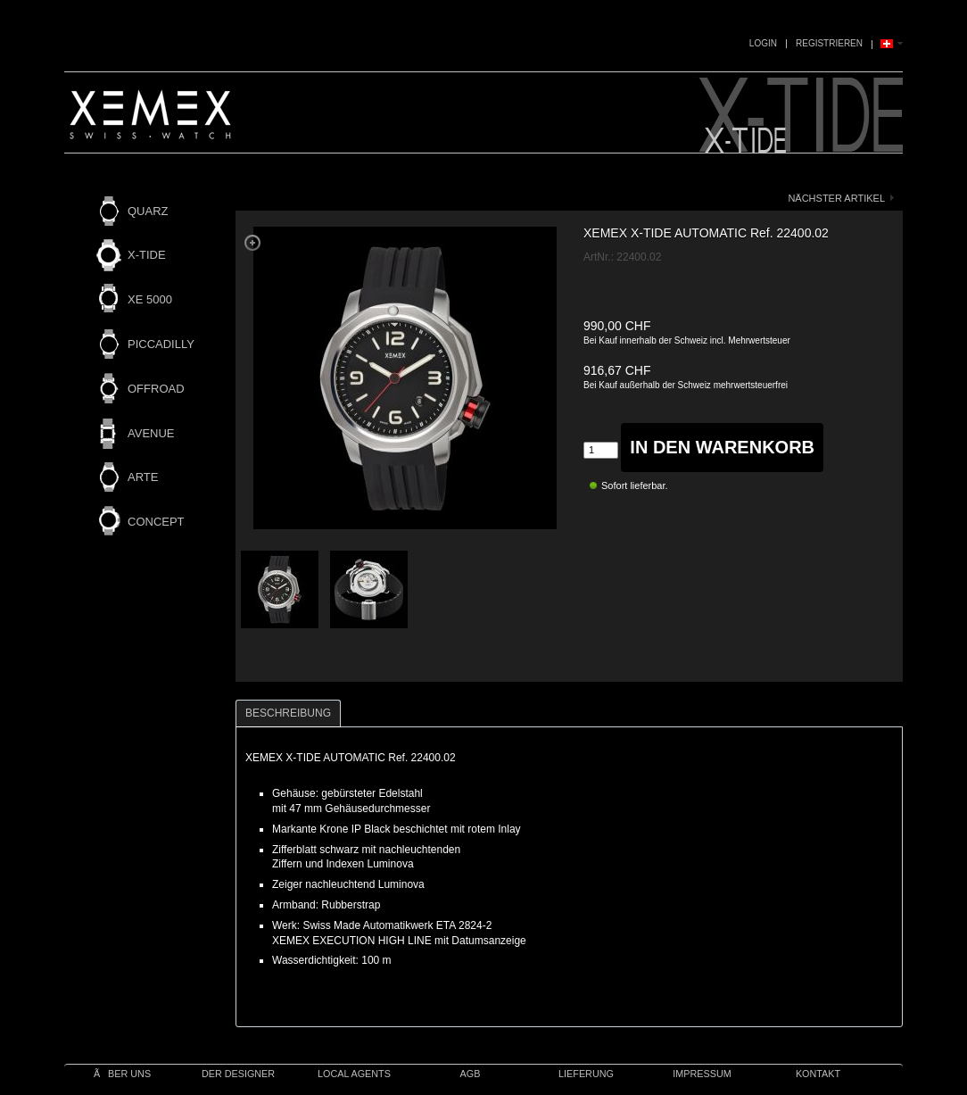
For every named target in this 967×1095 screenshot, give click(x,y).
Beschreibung (288, 713)
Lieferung (586, 1073)
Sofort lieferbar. (634, 485)
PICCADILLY (161, 344)
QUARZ (148, 211)
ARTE (143, 477)
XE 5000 (150, 299)
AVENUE (151, 433)
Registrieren (829, 43)
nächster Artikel (836, 198)
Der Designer (238, 1073)
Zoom (252, 243)
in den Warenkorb (722, 447)
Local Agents (354, 1073)
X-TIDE (147, 254)
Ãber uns (122, 1073)
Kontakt (818, 1073)
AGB (470, 1073)
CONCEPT (156, 521)
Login (763, 43)
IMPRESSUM (702, 1073)
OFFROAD (156, 388)
